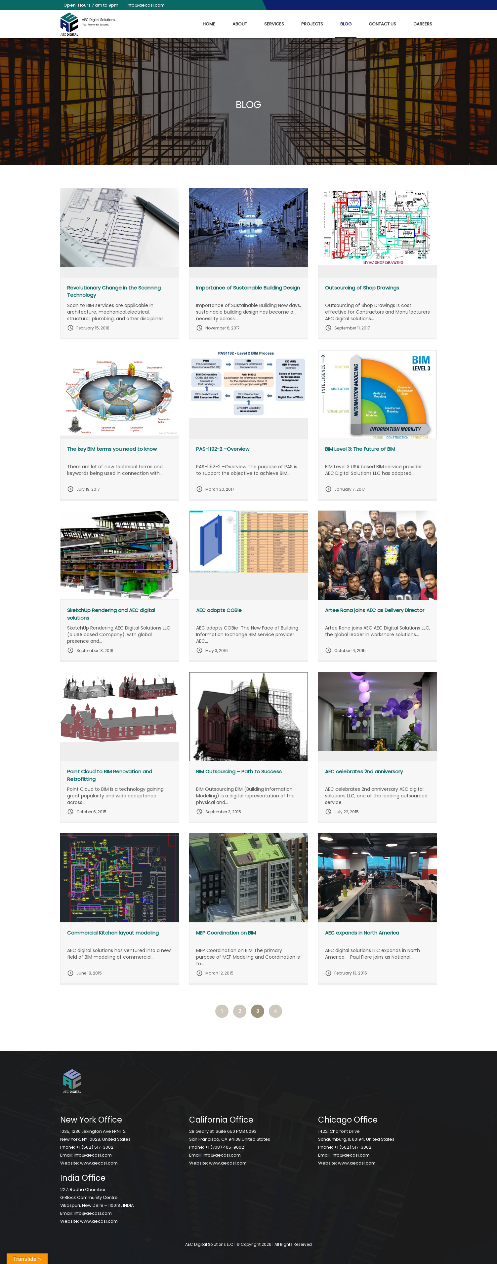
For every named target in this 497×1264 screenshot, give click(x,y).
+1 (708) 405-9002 (224, 1147)
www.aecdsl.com (99, 1163)
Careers (422, 24)
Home (209, 24)
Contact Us (382, 24)
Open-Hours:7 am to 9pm (89, 5)
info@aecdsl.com (144, 5)
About (239, 24)
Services (274, 24)
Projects (312, 24)
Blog (346, 24)
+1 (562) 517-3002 (94, 1147)
